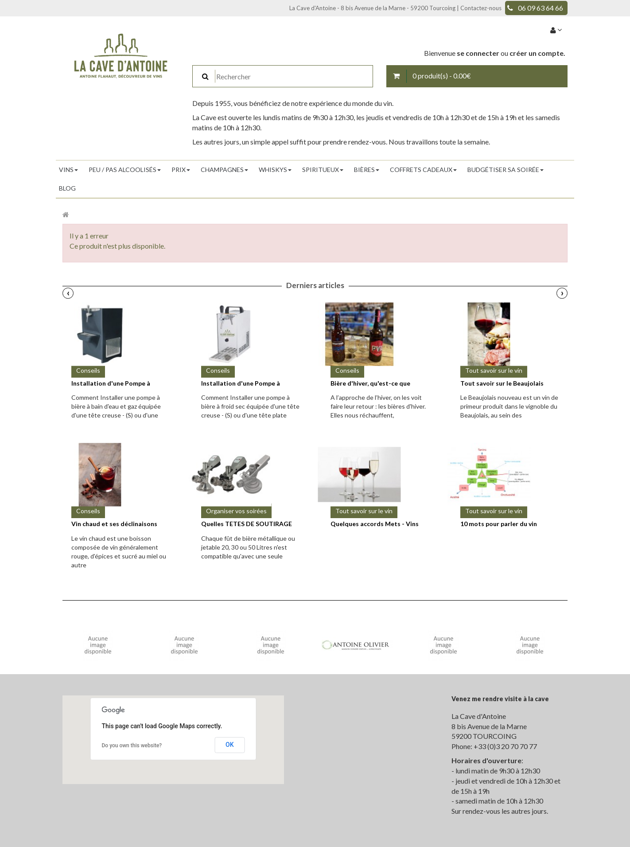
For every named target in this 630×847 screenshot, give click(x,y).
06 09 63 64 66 (540, 8)
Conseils (88, 370)
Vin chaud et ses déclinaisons (114, 523)
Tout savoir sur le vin (493, 370)
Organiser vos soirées (236, 511)
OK (230, 744)
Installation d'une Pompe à (110, 383)
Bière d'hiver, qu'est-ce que (370, 383)
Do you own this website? (132, 745)
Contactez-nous (481, 8)
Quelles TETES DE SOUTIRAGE (246, 523)
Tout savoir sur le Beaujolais (502, 383)
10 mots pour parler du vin (498, 523)
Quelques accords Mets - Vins (375, 523)
